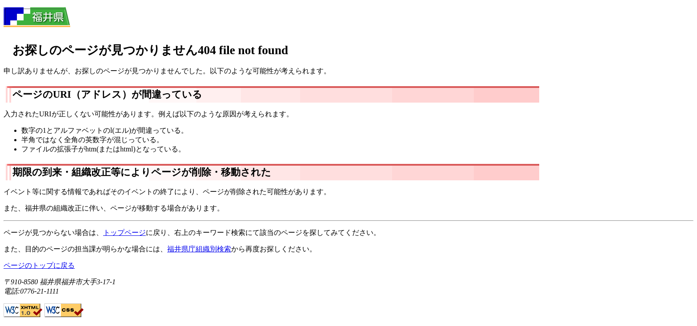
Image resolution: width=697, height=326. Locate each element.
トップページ (124, 232)
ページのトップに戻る (39, 265)
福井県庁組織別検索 (199, 249)
